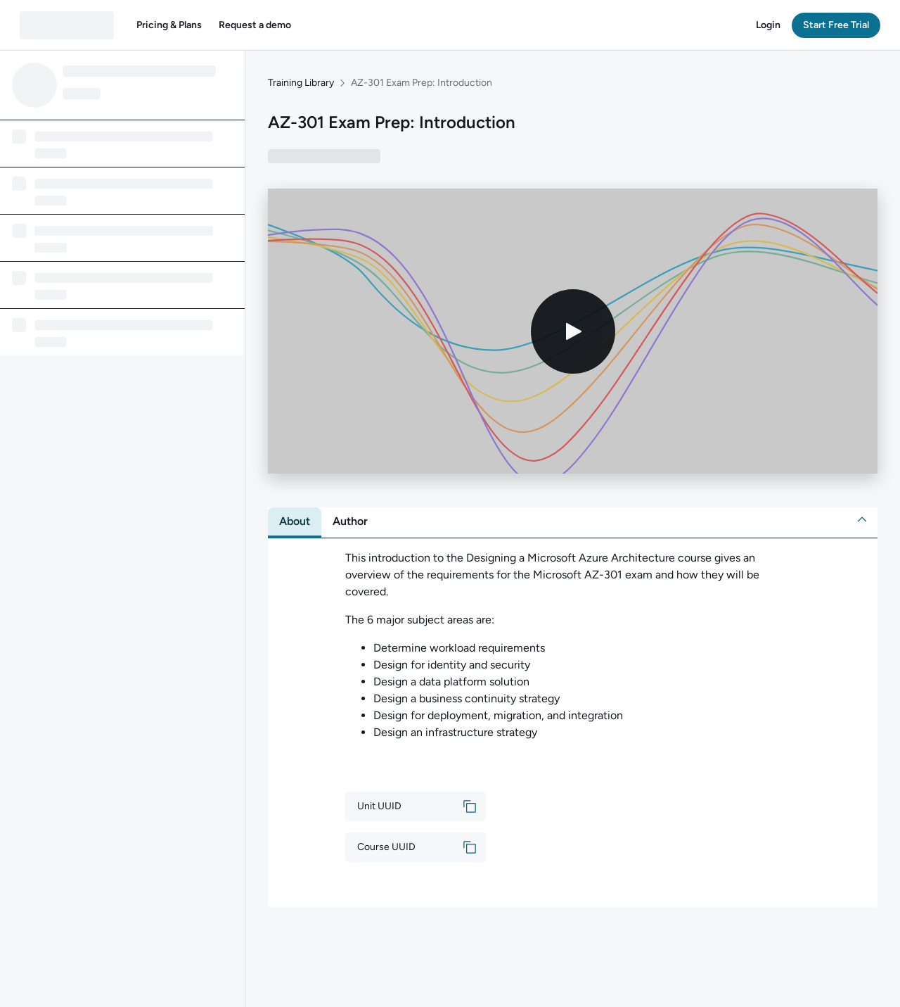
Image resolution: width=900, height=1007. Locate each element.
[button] (169, 25)
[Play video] (573, 331)
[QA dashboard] (67, 25)
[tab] (294, 521)
